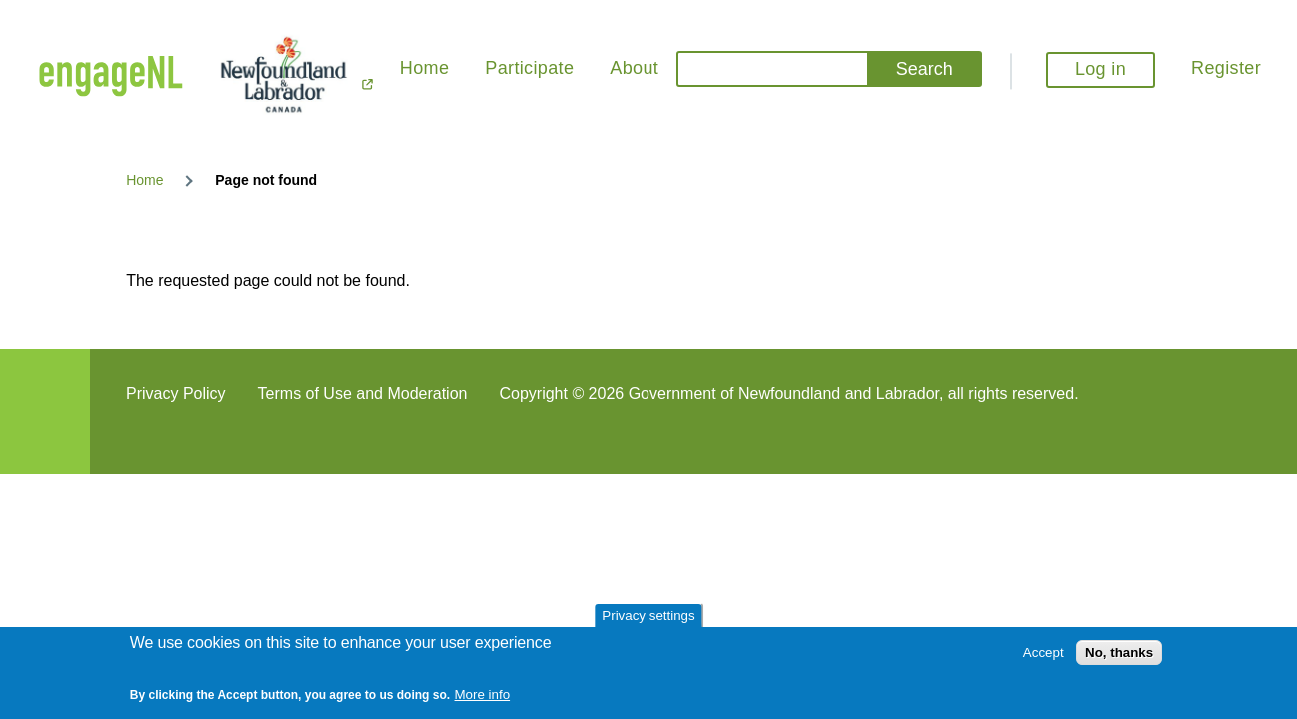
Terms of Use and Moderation (363, 393)
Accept (1043, 652)
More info (483, 694)
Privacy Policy (176, 393)
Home (144, 180)
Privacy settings (648, 615)
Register (1226, 68)
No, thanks (1119, 652)
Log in (1100, 69)
